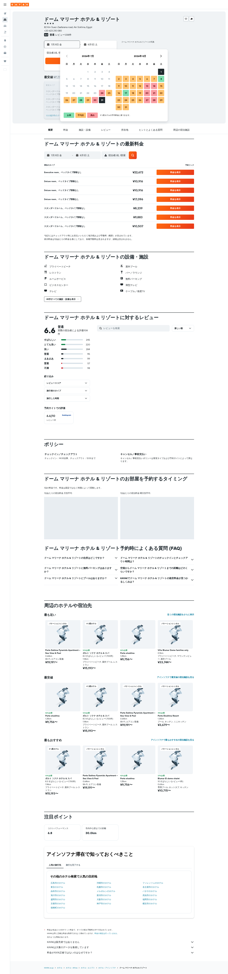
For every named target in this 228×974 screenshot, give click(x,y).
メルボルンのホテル (106, 891)
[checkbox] (59, 418)
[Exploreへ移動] (5, 40)
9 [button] (95, 78)
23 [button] (95, 93)
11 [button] (109, 78)
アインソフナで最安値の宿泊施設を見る (175, 677)
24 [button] (102, 93)
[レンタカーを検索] (5, 26)
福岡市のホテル (150, 899)
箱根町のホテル (58, 907)
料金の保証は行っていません (106, 933)
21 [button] (81, 93)
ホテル (59, 968)
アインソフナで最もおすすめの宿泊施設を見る (172, 740)
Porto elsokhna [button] (127, 653)
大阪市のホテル (104, 899)
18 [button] (109, 85)
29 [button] (88, 100)
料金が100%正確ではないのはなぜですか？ (120, 952)
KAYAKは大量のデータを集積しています (120, 947)
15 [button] (88, 85)
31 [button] (102, 100)
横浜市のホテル (150, 903)
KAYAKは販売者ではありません (120, 942)
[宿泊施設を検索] (5, 20)
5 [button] (66, 78)
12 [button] (67, 85)
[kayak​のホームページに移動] (20, 4)
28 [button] (81, 100)
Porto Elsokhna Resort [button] (168, 715)
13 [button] (74, 85)
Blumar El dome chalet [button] (168, 778)
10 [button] (102, 78)
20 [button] (73, 93)
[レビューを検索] (135, 328)
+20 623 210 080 (53, 30)
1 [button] (87, 71)
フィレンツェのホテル (153, 883)
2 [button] (95, 71)
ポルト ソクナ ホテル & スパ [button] (96, 653)
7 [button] (80, 78)
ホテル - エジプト (88, 968)
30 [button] (94, 100)
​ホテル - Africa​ (71, 968)
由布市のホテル (58, 891)
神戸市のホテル (104, 903)
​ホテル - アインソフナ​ (107, 968)
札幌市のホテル (104, 887)
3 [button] (102, 71)
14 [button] (81, 85)
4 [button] (109, 71)
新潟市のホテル (104, 895)
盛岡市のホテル (58, 899)
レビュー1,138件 (63, 34)
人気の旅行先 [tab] (55, 865)
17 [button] (102, 85)
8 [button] (88, 78)
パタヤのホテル (150, 891)
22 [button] (88, 93)
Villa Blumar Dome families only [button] (173, 650)
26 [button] (66, 100)
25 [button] (109, 93)
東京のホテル (57, 887)
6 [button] (74, 78)
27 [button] (74, 100)
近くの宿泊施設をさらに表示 (180, 614)
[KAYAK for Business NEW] (5, 53)
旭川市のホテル (58, 895)
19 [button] (67, 93)
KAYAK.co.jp (49, 968)
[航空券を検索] (5, 13)
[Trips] (5, 61)
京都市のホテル (58, 903)
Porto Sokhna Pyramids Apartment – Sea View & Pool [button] (62, 651)
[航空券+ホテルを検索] (5, 32)
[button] (5, 4)
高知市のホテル (150, 895)
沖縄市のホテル (104, 883)
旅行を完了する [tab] (73, 865)
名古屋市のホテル (151, 887)
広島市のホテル (58, 883)
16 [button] (95, 85)
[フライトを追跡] (5, 47)
